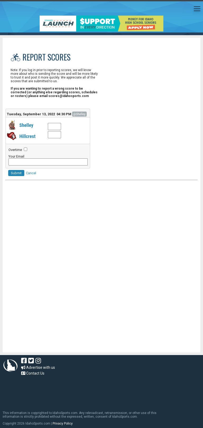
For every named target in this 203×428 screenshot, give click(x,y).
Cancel (31, 173)
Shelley (26, 125)
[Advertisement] (101, 239)
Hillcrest (27, 136)
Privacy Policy (63, 423)
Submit (16, 173)
